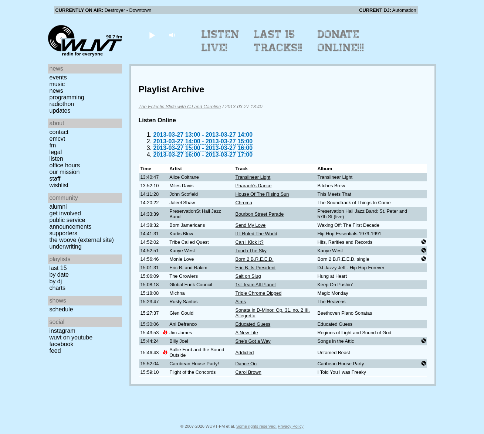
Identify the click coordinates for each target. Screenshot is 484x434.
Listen (56, 159)
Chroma (244, 202)
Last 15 (58, 268)
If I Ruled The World (256, 233)
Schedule (61, 309)
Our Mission (65, 172)
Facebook (62, 344)
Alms (241, 301)
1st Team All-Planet (256, 284)
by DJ (56, 281)
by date (59, 274)
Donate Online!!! (341, 41)
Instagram (62, 331)
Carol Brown (248, 372)
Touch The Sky (251, 250)
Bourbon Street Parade (260, 214)
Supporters (64, 233)
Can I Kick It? (250, 242)
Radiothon (62, 104)
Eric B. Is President (256, 267)
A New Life (247, 332)
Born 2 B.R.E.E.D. (255, 259)
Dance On (246, 363)
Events (58, 77)
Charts (58, 288)
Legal (56, 152)
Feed (55, 351)
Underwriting (66, 246)
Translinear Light (253, 177)
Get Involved (65, 213)
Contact (59, 132)
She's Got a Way (253, 341)
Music (57, 84)
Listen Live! (221, 41)
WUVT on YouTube (71, 337)
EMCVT (57, 139)
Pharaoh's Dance (254, 185)
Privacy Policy (291, 426)
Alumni (58, 207)
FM (53, 145)
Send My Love (251, 225)
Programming (67, 97)
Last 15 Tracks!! (278, 41)
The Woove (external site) (82, 240)
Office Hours (65, 165)
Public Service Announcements (71, 223)
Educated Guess (253, 324)
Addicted (245, 352)
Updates (60, 110)
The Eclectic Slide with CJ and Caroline (180, 106)
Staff (55, 178)
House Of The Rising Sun (262, 194)
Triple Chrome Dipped (259, 293)
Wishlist (59, 185)
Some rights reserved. (256, 426)
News (56, 91)
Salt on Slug (248, 276)
